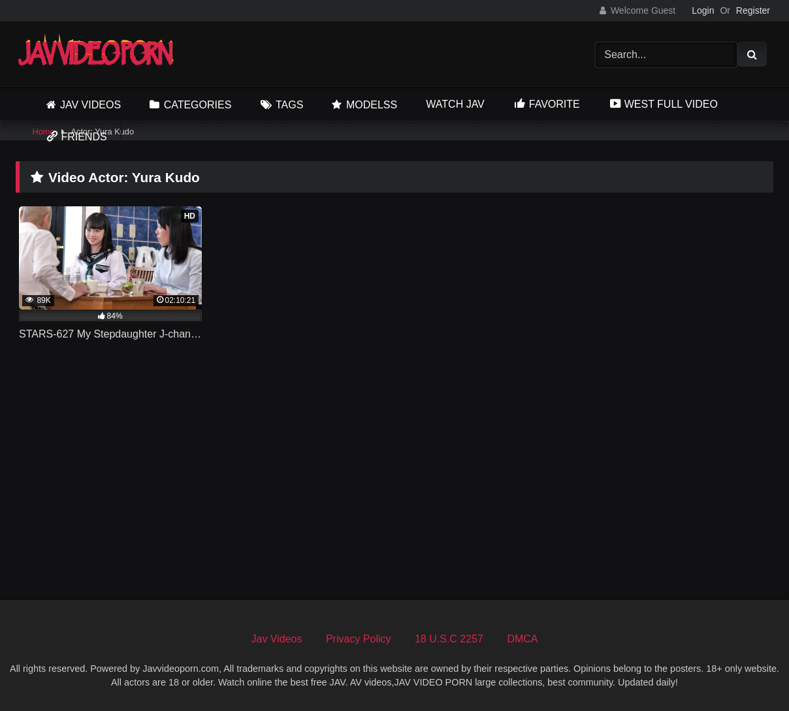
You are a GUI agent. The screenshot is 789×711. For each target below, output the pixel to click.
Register (753, 10)
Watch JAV (455, 104)
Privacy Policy (358, 638)
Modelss (371, 104)
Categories (198, 104)
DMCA (522, 638)
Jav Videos (90, 104)
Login (703, 10)
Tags (289, 104)
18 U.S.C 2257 (449, 638)
